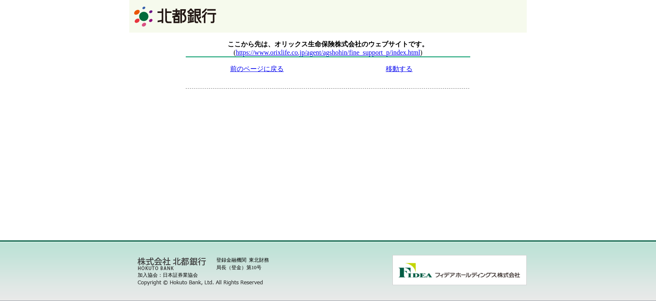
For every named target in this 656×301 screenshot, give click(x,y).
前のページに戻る (257, 68)
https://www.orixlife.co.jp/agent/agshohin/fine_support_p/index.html (328, 52)
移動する (399, 68)
